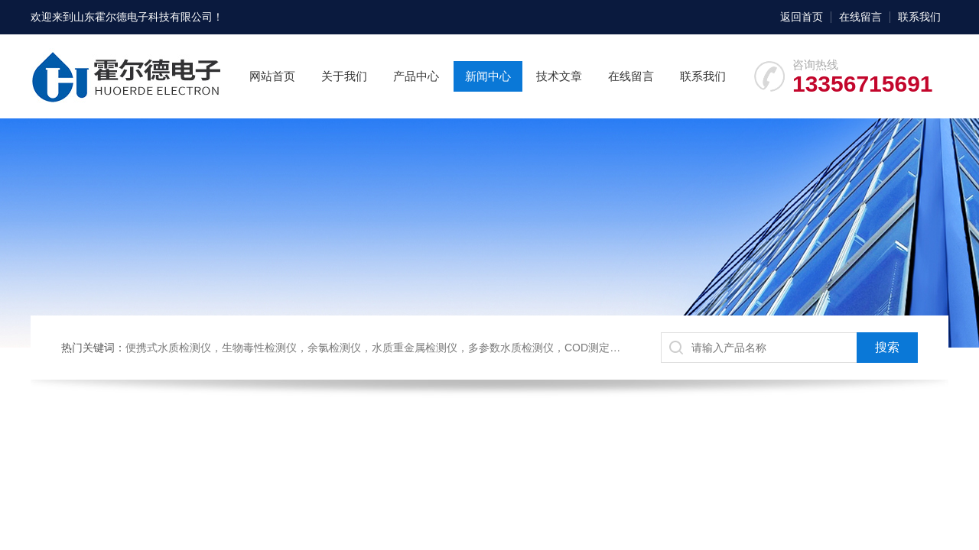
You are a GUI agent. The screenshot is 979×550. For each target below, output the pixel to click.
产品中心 (416, 76)
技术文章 (559, 76)
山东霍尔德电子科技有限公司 (143, 17)
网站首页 (272, 76)
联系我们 (919, 17)
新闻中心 (488, 76)
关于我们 (344, 76)
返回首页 (801, 17)
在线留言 (860, 17)
